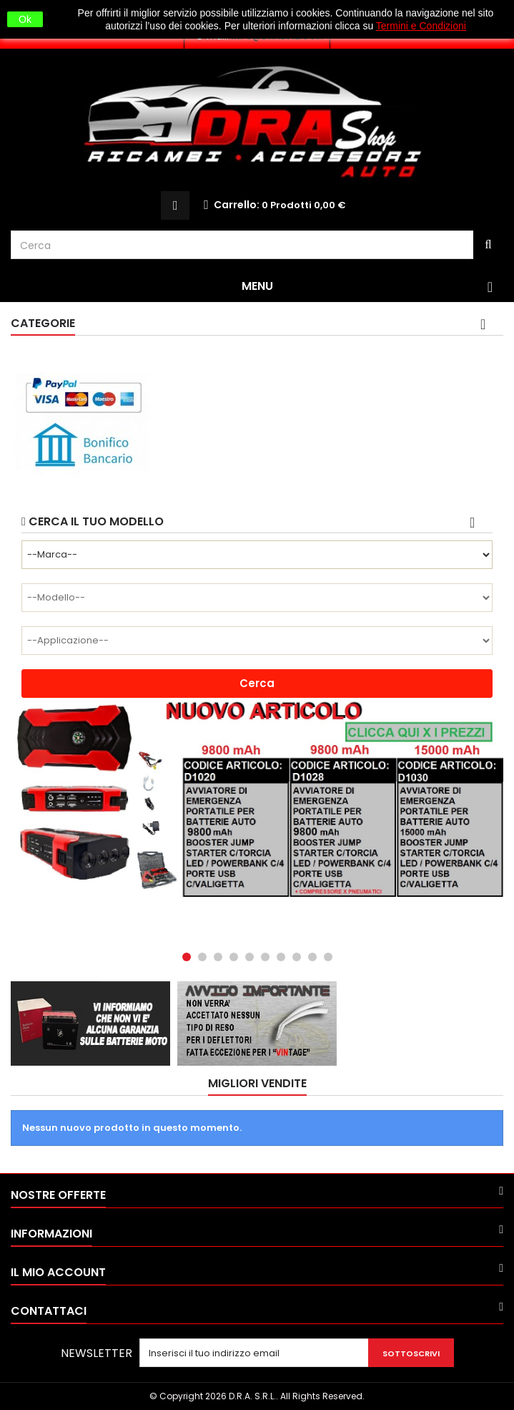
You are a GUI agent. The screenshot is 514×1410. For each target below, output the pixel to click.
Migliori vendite (257, 1083)
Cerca (257, 683)
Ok (25, 19)
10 (328, 957)
